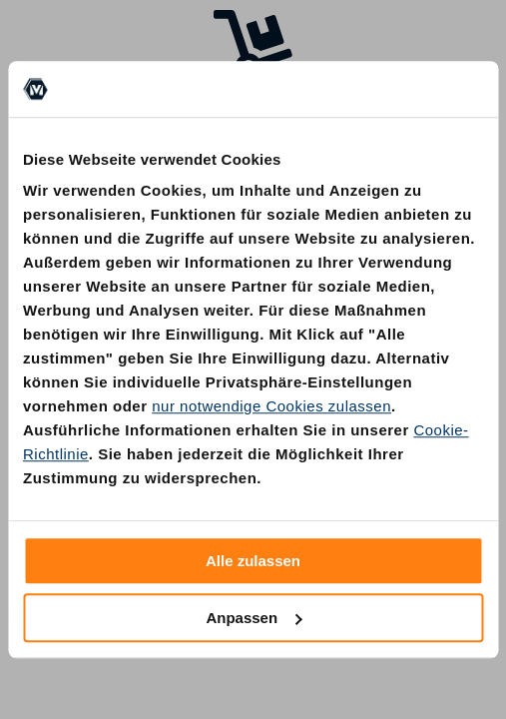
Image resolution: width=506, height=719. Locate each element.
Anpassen (253, 617)
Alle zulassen (253, 560)
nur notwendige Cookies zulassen (271, 405)
